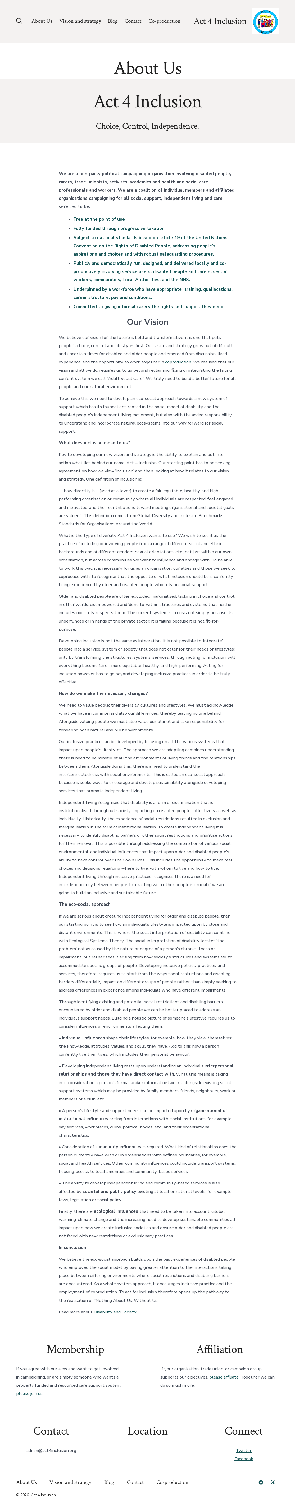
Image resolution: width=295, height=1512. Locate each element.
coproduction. (178, 362)
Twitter (244, 1451)
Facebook (243, 1459)
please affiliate (224, 1377)
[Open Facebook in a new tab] (261, 1482)
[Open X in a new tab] (273, 1482)
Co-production (164, 21)
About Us (41, 21)
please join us (29, 1393)
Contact (133, 21)
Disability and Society (115, 1312)
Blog (113, 21)
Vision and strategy (80, 21)
